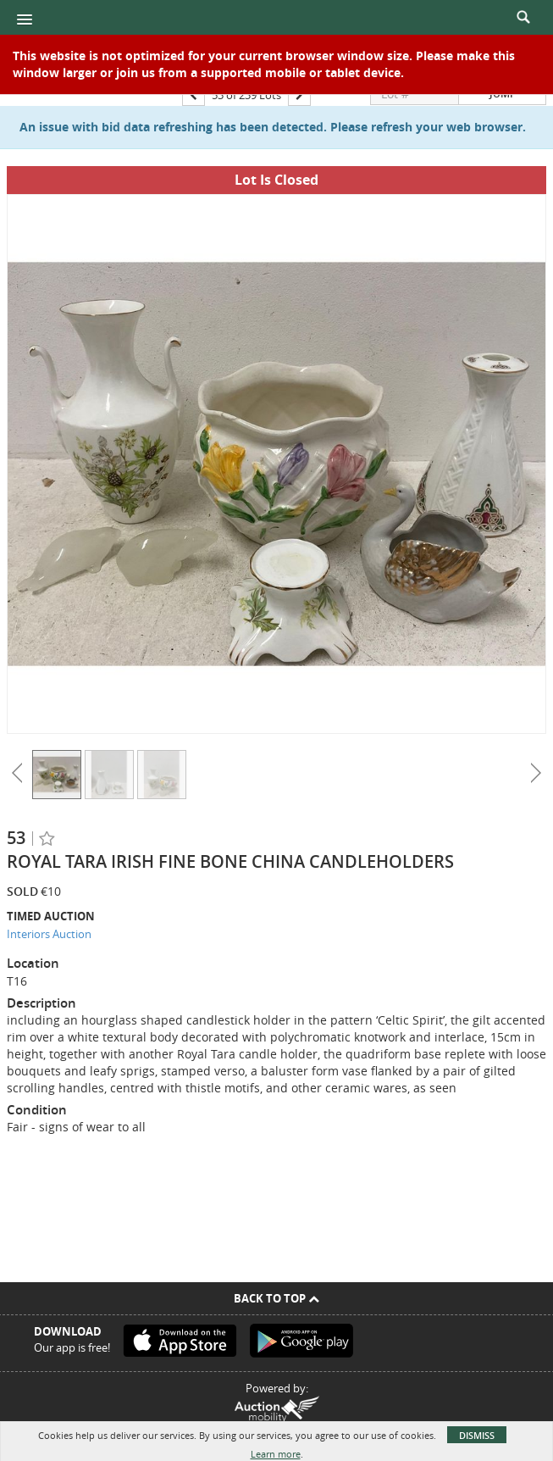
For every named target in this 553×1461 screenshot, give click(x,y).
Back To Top (276, 1298)
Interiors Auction (49, 934)
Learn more (276, 1453)
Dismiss (477, 1435)
